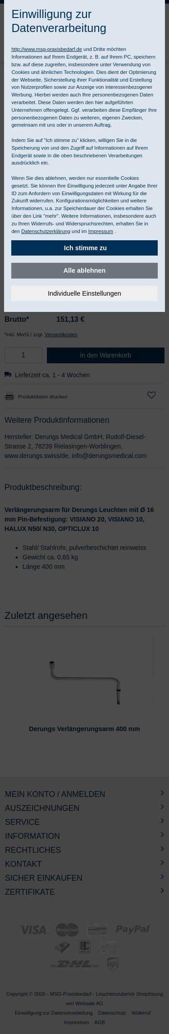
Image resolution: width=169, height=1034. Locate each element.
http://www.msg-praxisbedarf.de (46, 49)
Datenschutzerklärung (45, 231)
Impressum (100, 231)
